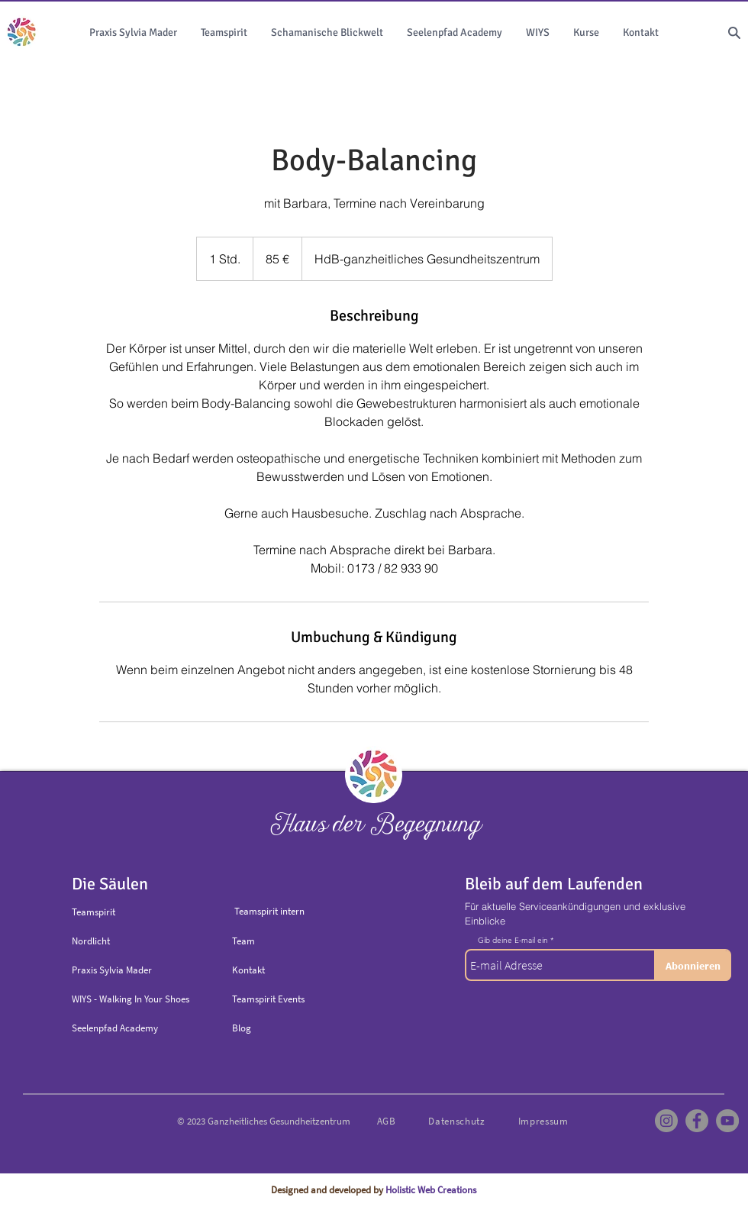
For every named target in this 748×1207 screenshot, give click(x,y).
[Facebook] (696, 1120)
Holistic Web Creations (430, 1189)
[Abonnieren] (692, 965)
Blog (241, 1027)
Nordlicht (91, 940)
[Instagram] (666, 1120)
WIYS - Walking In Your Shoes (130, 998)
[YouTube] (727, 1120)
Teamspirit (93, 911)
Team (243, 940)
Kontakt (248, 969)
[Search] (734, 33)
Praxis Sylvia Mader (112, 969)
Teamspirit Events (268, 998)
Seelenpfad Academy (115, 1027)
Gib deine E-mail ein (513, 940)
